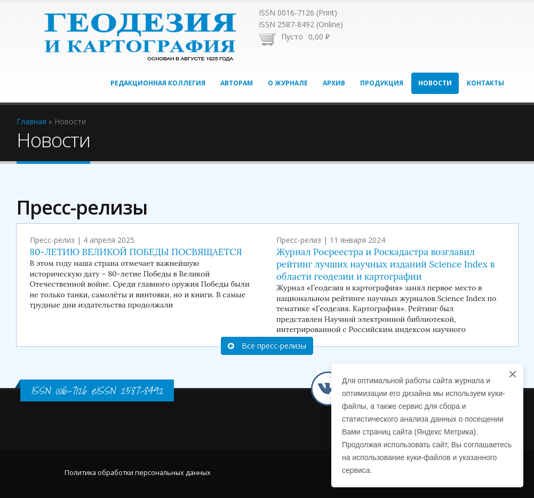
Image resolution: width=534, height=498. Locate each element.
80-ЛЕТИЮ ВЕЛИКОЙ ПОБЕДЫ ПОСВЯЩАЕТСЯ (136, 252)
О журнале (288, 83)
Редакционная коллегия (157, 83)
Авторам (236, 83)
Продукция (381, 83)
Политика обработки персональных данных (138, 472)
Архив (334, 83)
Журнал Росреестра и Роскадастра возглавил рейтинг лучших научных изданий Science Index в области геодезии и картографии (385, 264)
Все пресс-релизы (267, 346)
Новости (435, 83)
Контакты (485, 83)
